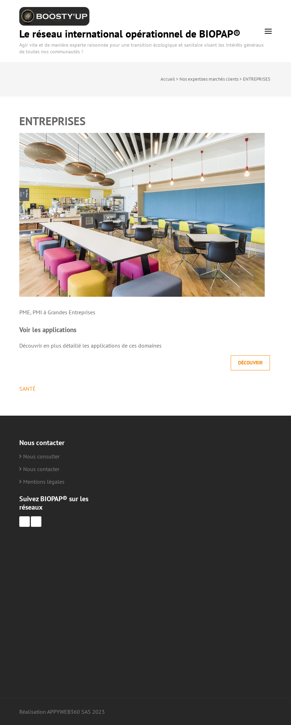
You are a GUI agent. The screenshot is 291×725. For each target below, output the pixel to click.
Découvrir (250, 363)
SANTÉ (27, 388)
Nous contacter (41, 468)
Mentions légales (44, 481)
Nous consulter (41, 456)
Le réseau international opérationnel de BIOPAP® (130, 33)
